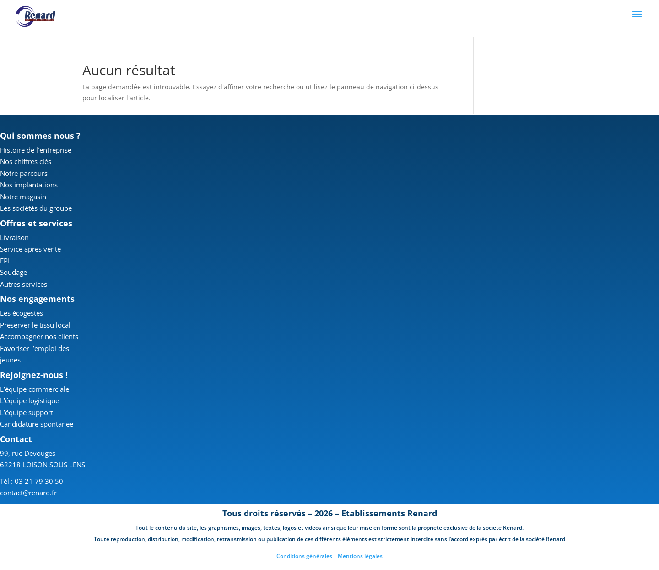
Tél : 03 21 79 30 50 (31, 481)
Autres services (23, 284)
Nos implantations (29, 184)
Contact (16, 438)
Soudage (13, 272)
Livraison (14, 237)
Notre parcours (24, 173)
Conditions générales (304, 556)
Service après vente (30, 248)
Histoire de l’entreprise (35, 149)
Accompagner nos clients (39, 336)
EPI (5, 260)
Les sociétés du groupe (36, 208)
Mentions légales (360, 556)
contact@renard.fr (28, 492)
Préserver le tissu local (35, 324)
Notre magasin (23, 196)
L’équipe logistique (29, 400)
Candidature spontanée (36, 423)
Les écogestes (21, 313)
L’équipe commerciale (34, 389)
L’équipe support (26, 412)
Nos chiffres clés (25, 161)
